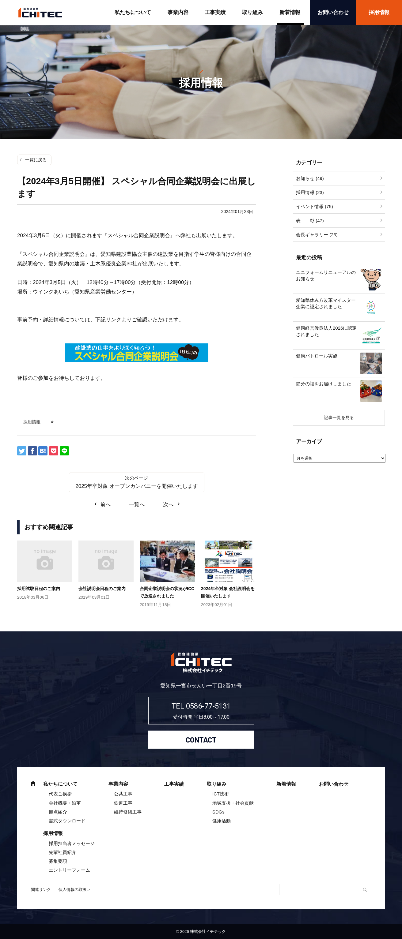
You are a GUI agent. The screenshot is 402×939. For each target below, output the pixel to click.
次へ (168, 504)
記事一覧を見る (339, 417)
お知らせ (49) (310, 178)
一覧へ (137, 504)
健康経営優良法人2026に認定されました (326, 331)
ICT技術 (220, 793)
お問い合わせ (333, 12)
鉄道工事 (123, 803)
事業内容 (178, 12)
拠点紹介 (58, 811)
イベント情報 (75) (314, 206)
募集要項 (58, 861)
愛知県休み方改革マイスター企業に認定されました (326, 303)
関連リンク (41, 889)
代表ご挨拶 (60, 793)
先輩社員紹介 (62, 852)
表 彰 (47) (310, 220)
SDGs (218, 811)
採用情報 (379, 12)
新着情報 (289, 12)
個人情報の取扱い (74, 889)
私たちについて (133, 12)
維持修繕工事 (128, 811)
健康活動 (221, 820)
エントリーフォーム (69, 870)
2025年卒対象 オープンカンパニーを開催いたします (136, 486)
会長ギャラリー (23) (317, 234)
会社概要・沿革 (65, 803)
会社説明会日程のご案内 (102, 588)
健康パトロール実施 (316, 355)
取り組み (252, 12)
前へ (105, 504)
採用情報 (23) (310, 192)
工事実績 (215, 12)
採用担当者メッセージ (72, 843)
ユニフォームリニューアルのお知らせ (326, 275)
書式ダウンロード (67, 820)
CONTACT (201, 739)
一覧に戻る (36, 159)
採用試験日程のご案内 (38, 588)
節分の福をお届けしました (323, 383)
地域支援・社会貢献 (233, 803)
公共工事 (123, 793)
